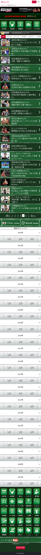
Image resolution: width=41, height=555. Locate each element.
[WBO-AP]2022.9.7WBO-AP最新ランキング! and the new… (23, 182)
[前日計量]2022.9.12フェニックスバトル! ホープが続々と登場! (24, 42)
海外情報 (37, 525)
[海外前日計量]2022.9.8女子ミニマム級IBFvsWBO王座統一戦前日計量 (24, 164)
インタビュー (37, 505)
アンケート (12, 534)
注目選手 (37, 515)
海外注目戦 (28, 525)
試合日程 (4, 28)
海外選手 (20, 525)
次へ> (33, 216)
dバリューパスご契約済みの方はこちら (9, 5)
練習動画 (20, 28)
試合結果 (12, 28)
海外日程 (4, 525)
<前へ (7, 216)
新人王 (20, 496)
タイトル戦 (20, 505)
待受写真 (20, 515)
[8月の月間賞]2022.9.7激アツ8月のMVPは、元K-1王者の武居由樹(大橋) (24, 173)
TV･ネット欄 (4, 505)
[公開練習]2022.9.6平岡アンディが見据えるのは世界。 (24, 208)
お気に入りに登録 (20, 547)
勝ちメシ (20, 534)
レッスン (28, 534)
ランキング (28, 28)
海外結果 (12, 525)
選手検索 (37, 496)
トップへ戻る (9, 540)
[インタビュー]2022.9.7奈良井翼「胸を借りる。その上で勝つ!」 (24, 199)
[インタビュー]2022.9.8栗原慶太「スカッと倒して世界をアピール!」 (24, 155)
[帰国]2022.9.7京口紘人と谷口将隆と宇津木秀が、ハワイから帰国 (24, 190)
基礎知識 (4, 534)
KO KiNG (9, 36)
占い (37, 534)
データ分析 (37, 28)
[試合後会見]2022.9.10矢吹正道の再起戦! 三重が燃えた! (23, 94)
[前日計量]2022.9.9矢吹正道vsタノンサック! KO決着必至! (24, 121)
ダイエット (16, 36)
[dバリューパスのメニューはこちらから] (38, 2)
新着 (3, 36)
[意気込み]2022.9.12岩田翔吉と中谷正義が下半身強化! (24, 51)
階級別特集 (28, 505)
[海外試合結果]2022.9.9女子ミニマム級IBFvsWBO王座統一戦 (24, 138)
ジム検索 (28, 515)
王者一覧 (12, 505)
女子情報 (24, 36)
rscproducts (30, 36)
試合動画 (4, 515)
